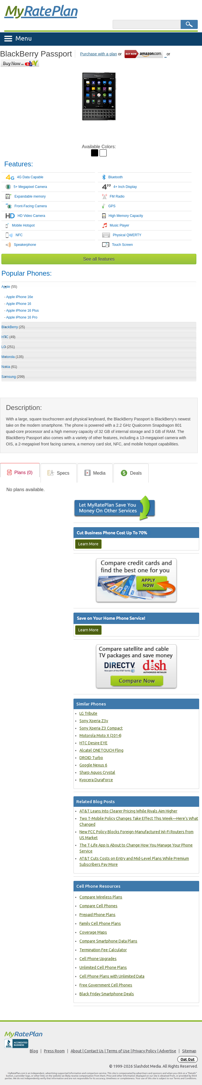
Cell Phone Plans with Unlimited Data (111, 976)
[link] (20, 472)
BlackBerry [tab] (13, 327)
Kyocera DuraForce (96, 780)
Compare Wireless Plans (100, 897)
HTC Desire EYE (93, 743)
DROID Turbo (91, 757)
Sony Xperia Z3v (93, 721)
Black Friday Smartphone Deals (106, 994)
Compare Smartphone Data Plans (108, 941)
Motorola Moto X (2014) (100, 735)
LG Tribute (88, 713)
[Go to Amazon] (145, 53)
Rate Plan (40, 10)
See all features (99, 259)
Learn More (88, 544)
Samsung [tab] (13, 376)
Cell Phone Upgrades (98, 958)
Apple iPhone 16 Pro (21, 317)
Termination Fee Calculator (103, 950)
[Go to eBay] (20, 63)
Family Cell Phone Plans (100, 923)
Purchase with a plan (98, 54)
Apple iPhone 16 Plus (22, 311)
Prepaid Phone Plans (97, 914)
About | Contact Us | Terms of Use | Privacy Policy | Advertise (123, 1051)
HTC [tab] (8, 337)
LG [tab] (8, 347)
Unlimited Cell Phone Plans (103, 967)
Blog (34, 1051)
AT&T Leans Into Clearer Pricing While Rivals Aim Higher (128, 811)
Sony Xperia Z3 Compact (101, 728)
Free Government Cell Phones (105, 985)
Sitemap (189, 1051)
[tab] (98, 305)
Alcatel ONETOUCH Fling (101, 750)
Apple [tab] (9, 286)
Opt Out (187, 1059)
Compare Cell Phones (98, 906)
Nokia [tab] (9, 367)
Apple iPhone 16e (19, 297)
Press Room (54, 1051)
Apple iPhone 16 (18, 304)
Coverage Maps (93, 932)
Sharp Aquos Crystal (97, 772)
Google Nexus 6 (93, 765)
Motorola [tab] (12, 357)
